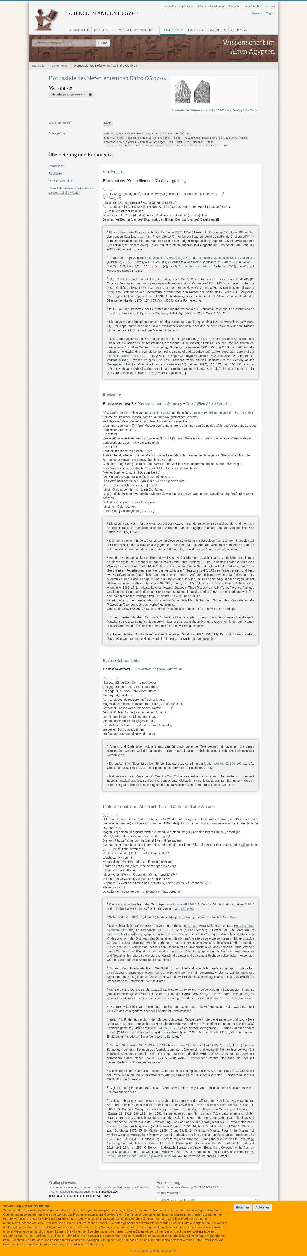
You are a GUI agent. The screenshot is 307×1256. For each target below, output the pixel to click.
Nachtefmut (225, 904)
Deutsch (257, 13)
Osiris (210, 142)
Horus (177, 137)
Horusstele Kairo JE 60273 (125, 356)
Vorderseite (56, 166)
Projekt (102, 30)
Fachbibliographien (207, 30)
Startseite (79, 30)
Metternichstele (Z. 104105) (223, 763)
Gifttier (245, 844)
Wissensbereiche (135, 30)
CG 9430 (187, 908)
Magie (107, 122)
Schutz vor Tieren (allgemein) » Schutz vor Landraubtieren (137, 137)
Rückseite (55, 173)
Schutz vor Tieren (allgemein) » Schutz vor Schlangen (134, 142)
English (270, 13)
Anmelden (170, 6)
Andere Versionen (168, 1192)
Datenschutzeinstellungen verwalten (153, 1250)
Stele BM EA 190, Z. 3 (164, 1028)
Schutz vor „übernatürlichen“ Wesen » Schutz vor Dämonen (138, 133)
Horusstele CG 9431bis (164, 258)
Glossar (239, 30)
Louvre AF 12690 (184, 904)
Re (187, 142)
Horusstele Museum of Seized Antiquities (226, 258)
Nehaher (198, 142)
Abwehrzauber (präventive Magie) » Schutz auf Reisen (216, 137)
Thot (179, 142)
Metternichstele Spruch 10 (160, 669)
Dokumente (173, 30)
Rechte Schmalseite (62, 181)
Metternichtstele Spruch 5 (160, 404)
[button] (114, 30)
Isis (171, 142)
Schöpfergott (183, 133)
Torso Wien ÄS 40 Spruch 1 (208, 404)
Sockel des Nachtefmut (194, 266)
